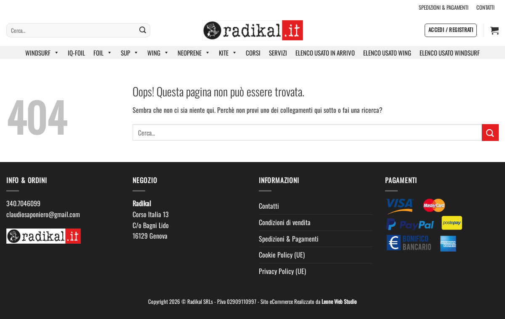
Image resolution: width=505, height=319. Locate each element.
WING (158, 52)
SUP (130, 52)
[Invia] (143, 30)
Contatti (269, 206)
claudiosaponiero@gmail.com (43, 214)
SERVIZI (278, 52)
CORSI (253, 52)
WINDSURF (42, 52)
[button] (451, 30)
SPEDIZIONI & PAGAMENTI (443, 7)
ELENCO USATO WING (387, 52)
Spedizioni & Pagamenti (289, 239)
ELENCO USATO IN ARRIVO (325, 52)
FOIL (102, 52)
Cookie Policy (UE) (282, 255)
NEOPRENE (194, 52)
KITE (228, 52)
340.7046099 (23, 203)
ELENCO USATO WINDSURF (450, 52)
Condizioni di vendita (285, 222)
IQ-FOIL (76, 52)
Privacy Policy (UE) (282, 271)
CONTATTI (485, 7)
